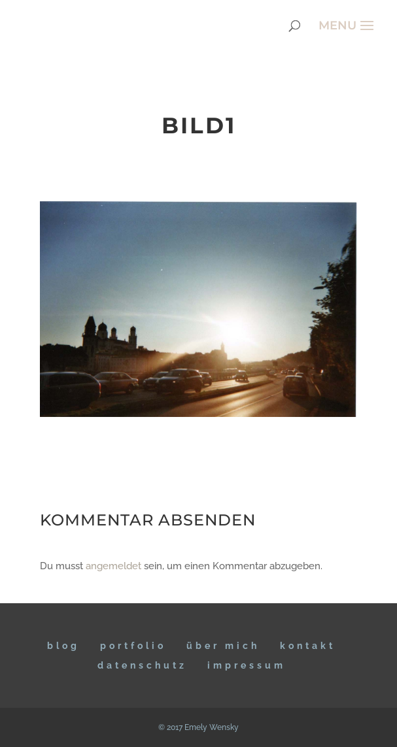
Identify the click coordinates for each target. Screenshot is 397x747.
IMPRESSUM (246, 665)
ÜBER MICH (223, 645)
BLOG (63, 645)
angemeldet (113, 566)
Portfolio (133, 645)
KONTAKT (308, 645)
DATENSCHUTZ (142, 665)
